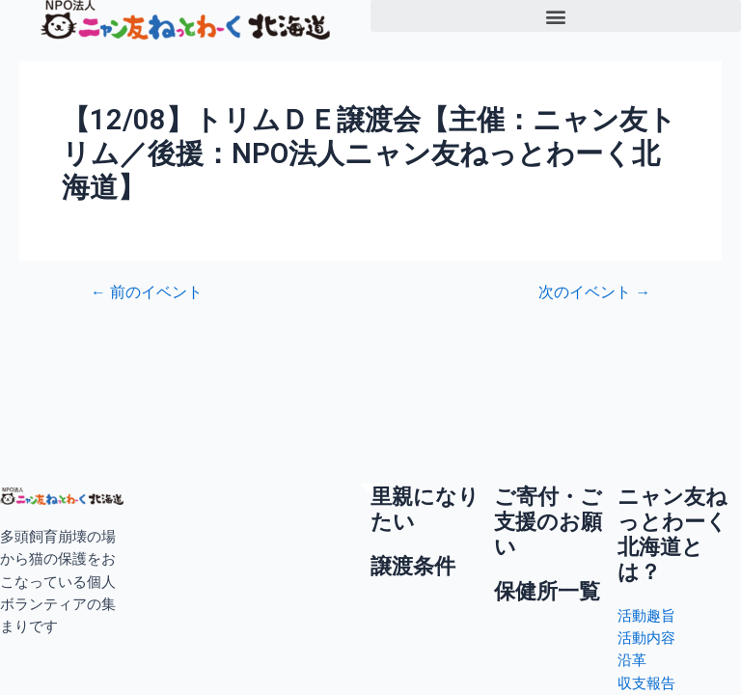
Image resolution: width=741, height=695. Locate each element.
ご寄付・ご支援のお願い (548, 522)
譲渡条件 (412, 566)
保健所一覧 (547, 591)
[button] (555, 16)
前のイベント (147, 293)
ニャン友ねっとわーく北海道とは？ (672, 535)
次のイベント (594, 293)
